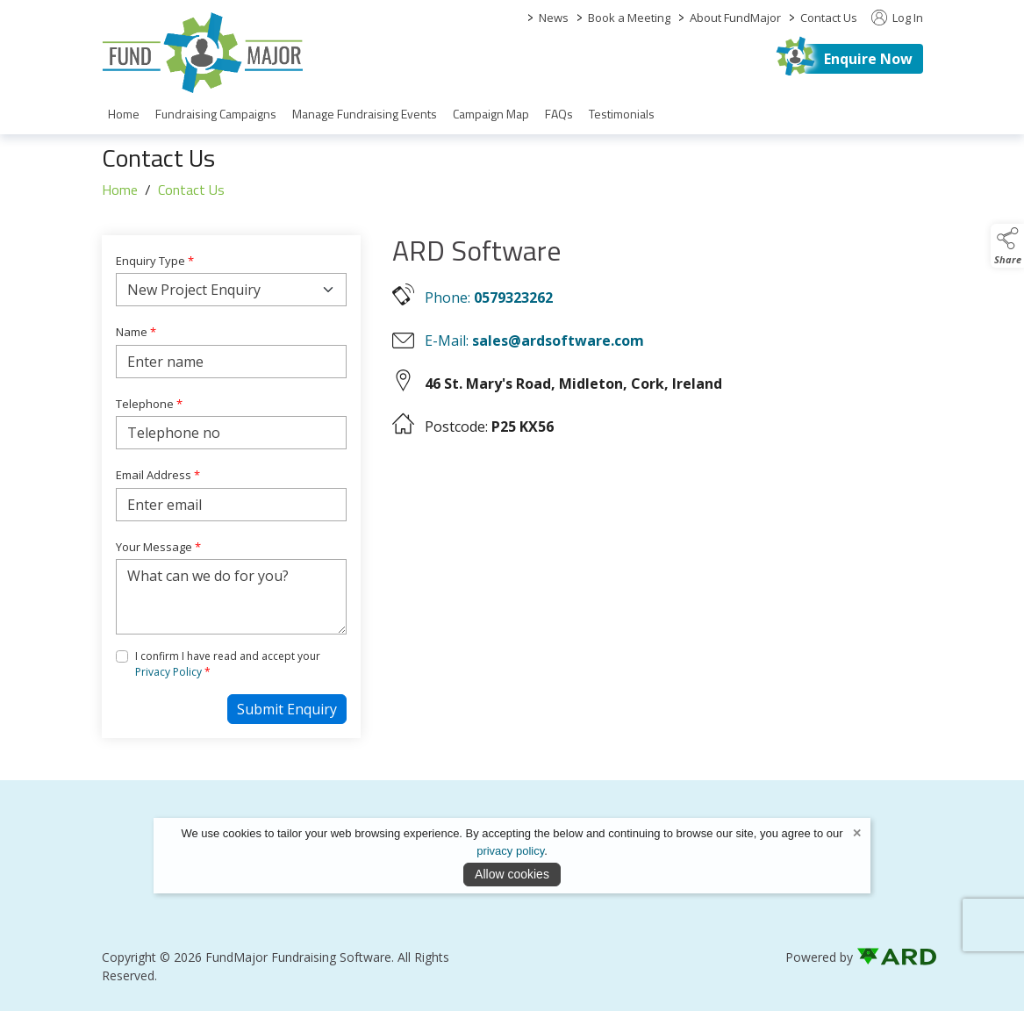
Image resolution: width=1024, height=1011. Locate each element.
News (554, 17)
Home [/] (124, 113)
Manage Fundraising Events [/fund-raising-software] (364, 113)
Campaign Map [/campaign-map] (491, 113)
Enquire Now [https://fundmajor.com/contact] (868, 58)
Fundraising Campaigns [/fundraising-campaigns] (215, 113)
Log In (897, 17)
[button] (1007, 246)
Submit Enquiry (287, 709)
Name (136, 332)
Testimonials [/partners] (622, 113)
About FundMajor (735, 17)
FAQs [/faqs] (559, 113)
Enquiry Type (155, 261)
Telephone (149, 404)
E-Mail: (534, 340)
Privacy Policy (168, 671)
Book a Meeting (629, 17)
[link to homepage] (203, 52)
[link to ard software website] (889, 957)
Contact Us (828, 17)
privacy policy (510, 850)
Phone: (489, 297)
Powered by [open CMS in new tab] (819, 957)
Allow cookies (512, 874)
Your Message (158, 547)
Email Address (158, 475)
